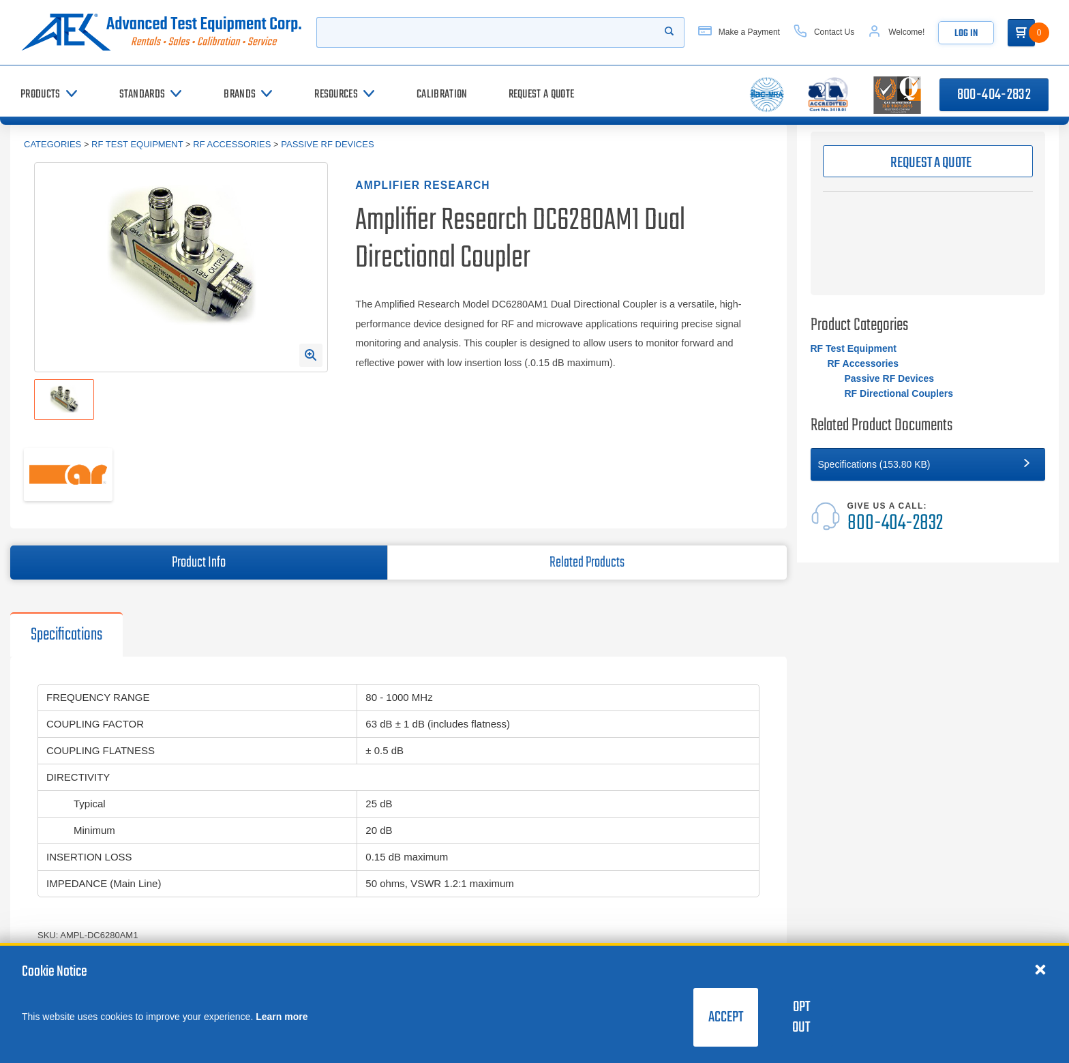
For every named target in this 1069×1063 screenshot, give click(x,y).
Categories (52, 144)
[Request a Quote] (541, 94)
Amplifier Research (422, 185)
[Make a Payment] (739, 32)
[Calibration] (441, 94)
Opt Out (801, 1017)
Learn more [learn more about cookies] (281, 1016)
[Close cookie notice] (1040, 969)
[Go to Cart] (1021, 32)
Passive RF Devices (327, 144)
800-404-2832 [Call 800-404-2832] (994, 94)
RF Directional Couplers (899, 393)
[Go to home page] (161, 32)
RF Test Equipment (137, 144)
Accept (725, 1017)
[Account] (896, 32)
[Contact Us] (824, 32)
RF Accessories (232, 144)
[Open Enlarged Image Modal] (310, 355)
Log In (966, 34)
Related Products (586, 562)
